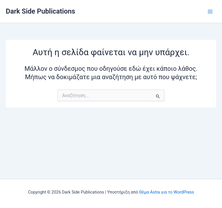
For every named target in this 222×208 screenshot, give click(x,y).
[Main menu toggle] (210, 11)
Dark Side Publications (40, 11)
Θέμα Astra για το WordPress (166, 192)
